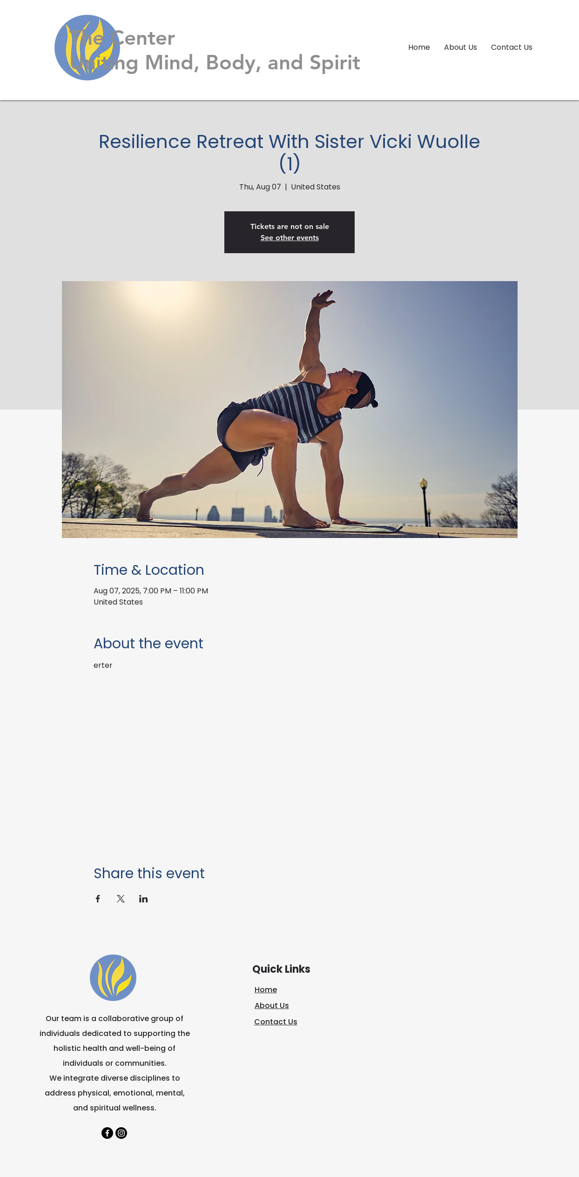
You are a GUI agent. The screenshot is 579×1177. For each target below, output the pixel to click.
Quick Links (281, 969)
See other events (290, 237)
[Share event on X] (120, 898)
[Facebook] (107, 1133)
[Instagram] (121, 1133)
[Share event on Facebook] (98, 898)
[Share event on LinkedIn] (143, 898)
